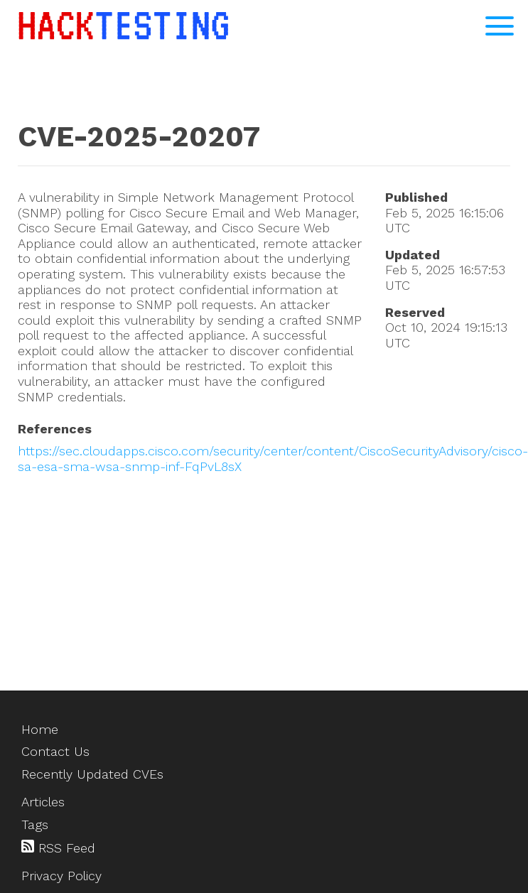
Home (39, 729)
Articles (43, 801)
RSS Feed (58, 847)
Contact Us (55, 751)
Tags (34, 824)
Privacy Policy (61, 875)
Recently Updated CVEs (92, 774)
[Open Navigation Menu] (499, 26)
